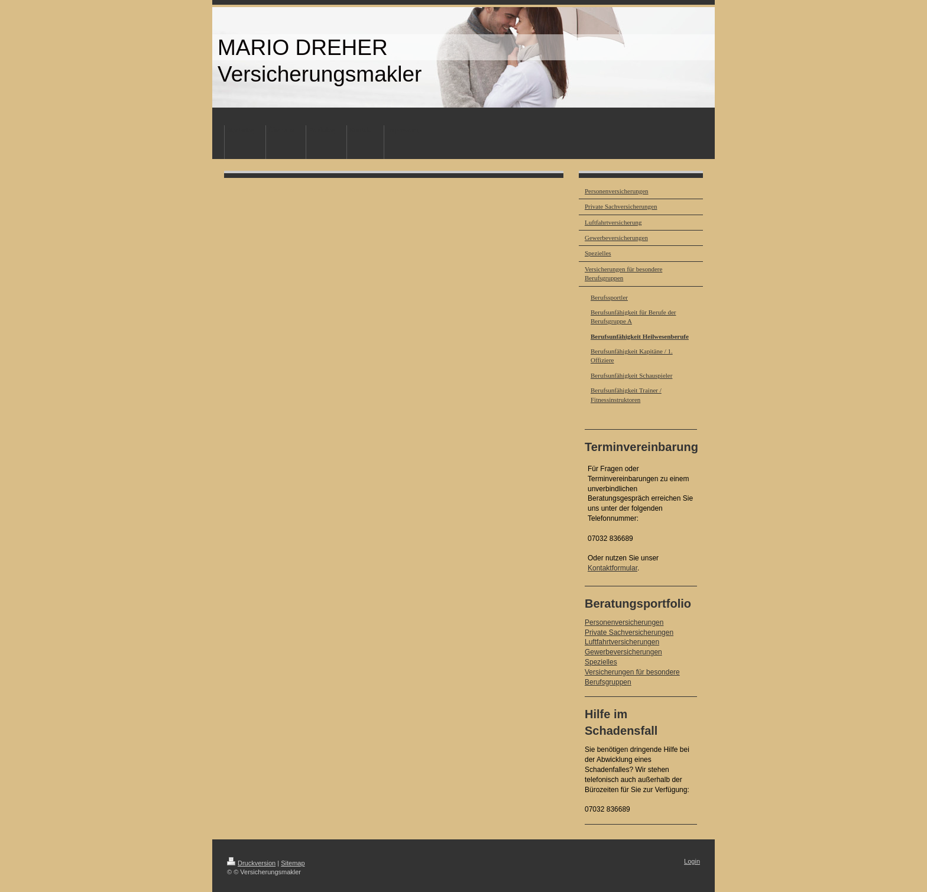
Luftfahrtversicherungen (622, 642)
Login (692, 861)
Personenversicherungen (624, 622)
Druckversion (251, 863)
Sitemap (292, 863)
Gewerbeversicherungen (623, 652)
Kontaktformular (612, 568)
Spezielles (601, 662)
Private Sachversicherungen (629, 632)
